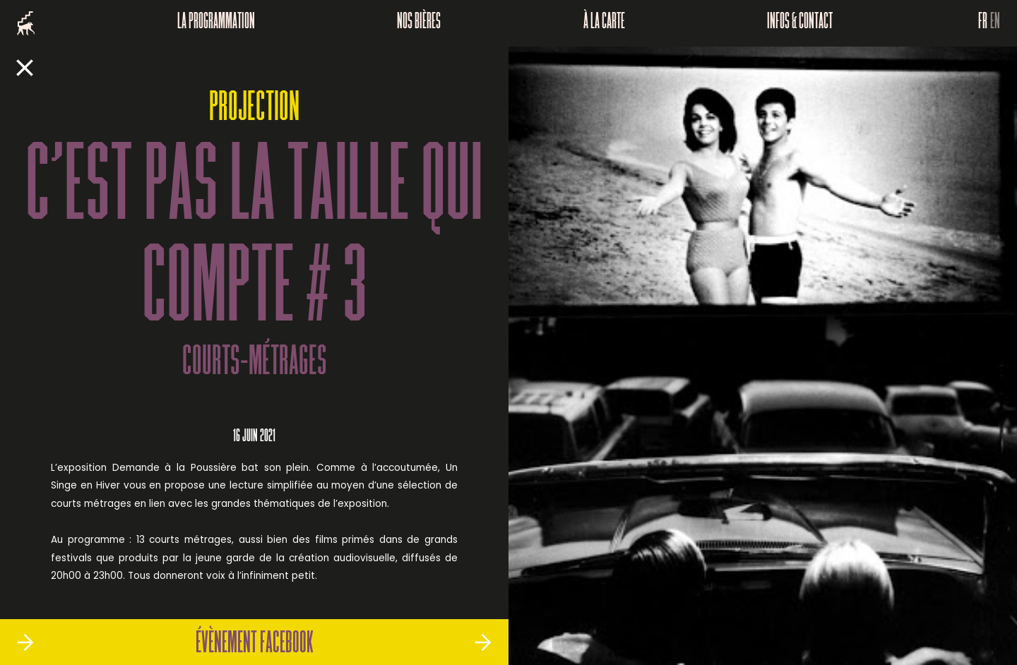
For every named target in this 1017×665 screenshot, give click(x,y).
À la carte (604, 23)
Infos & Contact (800, 23)
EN (995, 23)
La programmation (216, 23)
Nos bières (419, 23)
